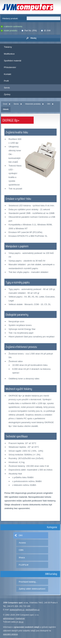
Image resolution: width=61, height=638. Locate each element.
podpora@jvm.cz (17, 610)
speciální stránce (10, 634)
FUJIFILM (23, 565)
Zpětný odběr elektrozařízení (32, 589)
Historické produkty (33, 104)
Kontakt (7, 74)
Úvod (5, 104)
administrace (8, 618)
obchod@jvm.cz (33, 610)
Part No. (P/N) (29, 30)
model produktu (9, 30)
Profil (6, 81)
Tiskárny (8, 47)
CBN (21, 550)
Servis (7, 87)
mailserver (20, 618)
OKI (48, 104)
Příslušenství (10, 67)
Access (22, 542)
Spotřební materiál (12, 60)
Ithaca (22, 557)
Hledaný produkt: (10, 18)
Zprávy (7, 94)
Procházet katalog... (28, 582)
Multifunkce (9, 54)
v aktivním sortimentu (11, 26)
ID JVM (45, 30)
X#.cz (21, 622)
